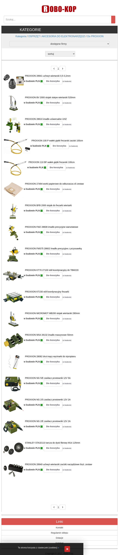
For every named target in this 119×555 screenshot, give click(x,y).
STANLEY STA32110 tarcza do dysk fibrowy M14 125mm (52, 443)
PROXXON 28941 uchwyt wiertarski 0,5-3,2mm (48, 76)
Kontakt (59, 527)
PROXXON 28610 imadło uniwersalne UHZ (46, 119)
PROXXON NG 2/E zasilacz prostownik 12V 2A (48, 421)
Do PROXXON (95, 36)
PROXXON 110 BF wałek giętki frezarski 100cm (52, 162)
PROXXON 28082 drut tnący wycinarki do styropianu (50, 356)
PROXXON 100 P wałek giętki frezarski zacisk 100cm (57, 140)
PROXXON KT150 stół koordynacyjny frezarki (47, 291)
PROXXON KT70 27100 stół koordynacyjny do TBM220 (51, 270)
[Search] (57, 19)
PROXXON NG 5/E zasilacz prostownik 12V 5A (48, 378)
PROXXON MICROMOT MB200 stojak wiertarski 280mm (52, 313)
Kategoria (20, 36)
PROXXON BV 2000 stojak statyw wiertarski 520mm (50, 97)
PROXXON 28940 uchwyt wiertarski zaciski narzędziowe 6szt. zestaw (58, 464)
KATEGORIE (30, 30)
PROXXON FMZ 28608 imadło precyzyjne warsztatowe (51, 227)
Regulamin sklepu (59, 533)
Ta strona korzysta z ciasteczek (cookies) (37, 547)
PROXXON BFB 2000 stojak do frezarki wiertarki (48, 205)
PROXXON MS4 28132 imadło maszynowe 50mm (49, 335)
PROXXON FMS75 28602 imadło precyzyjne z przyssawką (53, 248)
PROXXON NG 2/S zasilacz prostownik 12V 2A (48, 399)
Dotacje (59, 538)
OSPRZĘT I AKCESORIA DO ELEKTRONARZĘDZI (56, 36)
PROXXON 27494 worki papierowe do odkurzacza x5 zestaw (54, 184)
